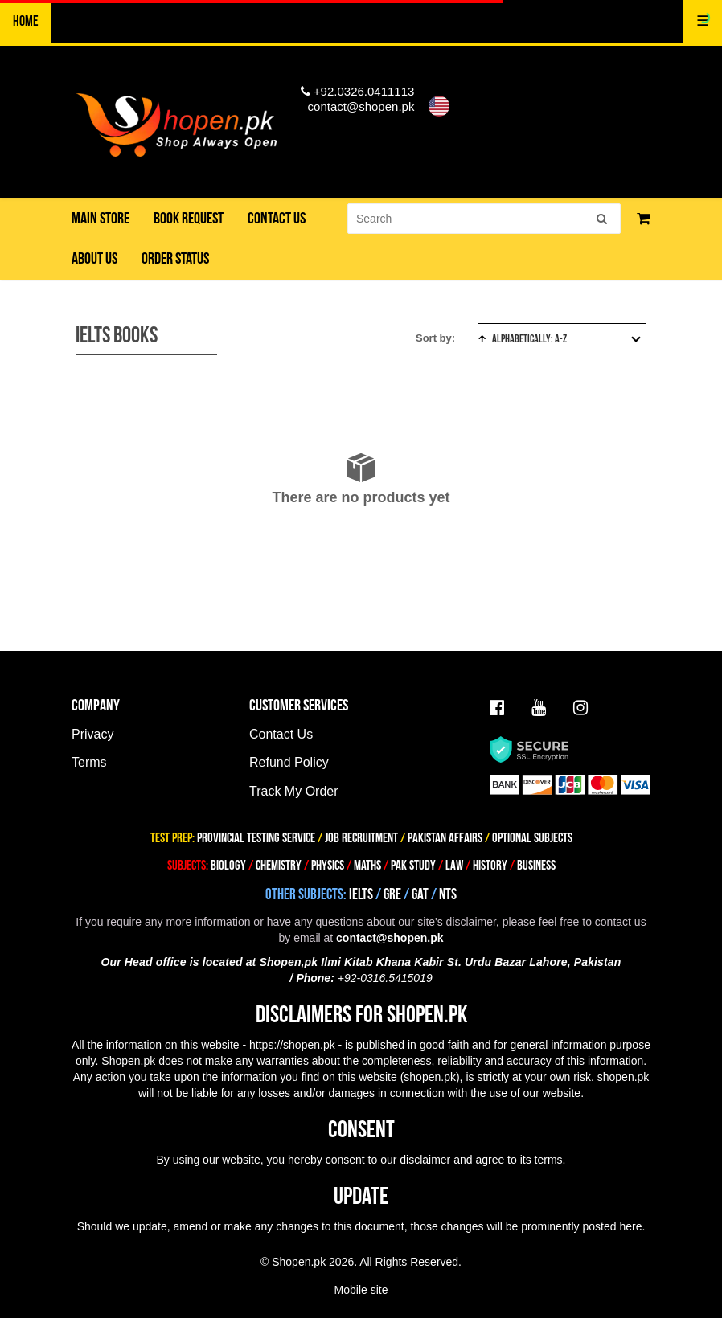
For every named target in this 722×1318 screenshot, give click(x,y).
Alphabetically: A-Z (559, 339)
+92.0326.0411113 (358, 91)
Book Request (189, 218)
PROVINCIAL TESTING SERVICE (256, 838)
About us (94, 258)
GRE (392, 895)
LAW (454, 866)
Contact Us (281, 734)
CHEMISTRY (279, 866)
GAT (420, 895)
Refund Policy (289, 762)
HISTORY (490, 866)
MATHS (367, 866)
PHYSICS (329, 866)
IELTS (361, 895)
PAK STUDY (413, 866)
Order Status (175, 258)
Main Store (100, 218)
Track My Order (293, 791)
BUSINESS (536, 866)
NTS (448, 895)
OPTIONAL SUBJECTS (532, 838)
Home (26, 21)
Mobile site (361, 1289)
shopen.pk (430, 1076)
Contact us (277, 218)
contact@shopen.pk (361, 106)
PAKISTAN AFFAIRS (445, 838)
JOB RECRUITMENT (361, 838)
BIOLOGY (228, 866)
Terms (89, 762)
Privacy (92, 734)
